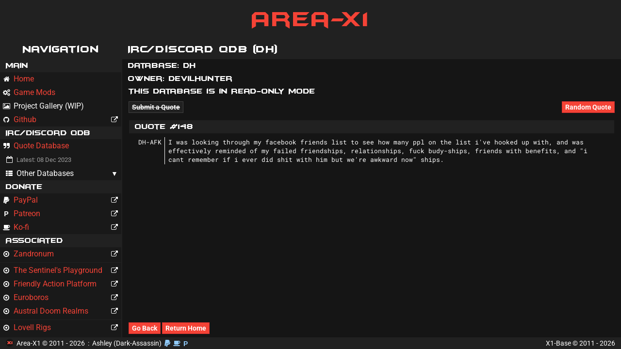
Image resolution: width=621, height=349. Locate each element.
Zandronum (62, 254)
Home (18, 78)
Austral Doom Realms (62, 311)
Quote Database (36, 145)
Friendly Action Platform (62, 284)
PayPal (62, 200)
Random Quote (588, 107)
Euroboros (62, 297)
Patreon (62, 214)
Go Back (144, 328)
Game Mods (29, 92)
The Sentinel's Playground (62, 270)
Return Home (185, 328)
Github (62, 120)
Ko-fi (62, 227)
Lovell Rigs (62, 327)
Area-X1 (311, 19)
